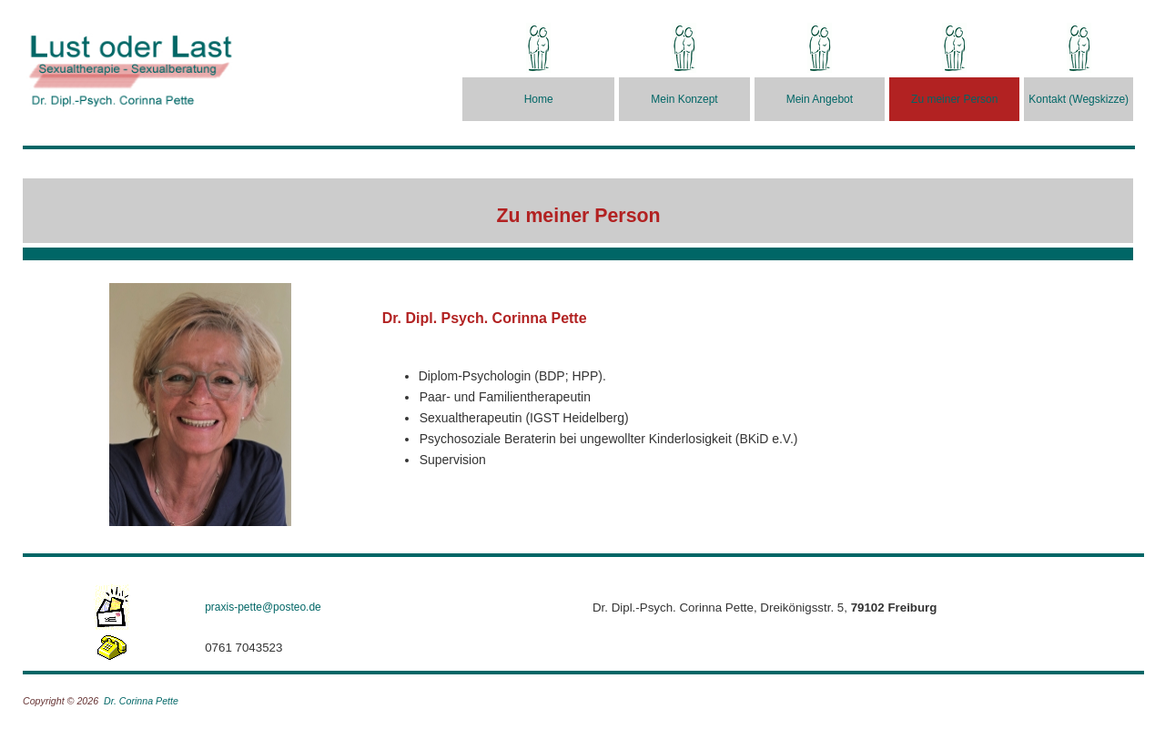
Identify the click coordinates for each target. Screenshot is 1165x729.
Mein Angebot (819, 99)
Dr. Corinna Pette (141, 700)
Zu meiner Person (954, 99)
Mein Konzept (684, 99)
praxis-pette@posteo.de (263, 607)
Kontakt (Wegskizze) (1078, 99)
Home (538, 99)
